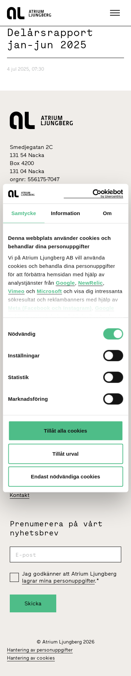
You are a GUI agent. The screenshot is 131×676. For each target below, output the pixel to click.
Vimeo (16, 291)
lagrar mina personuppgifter (58, 580)
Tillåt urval (65, 453)
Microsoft (49, 291)
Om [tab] (107, 213)
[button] (115, 13)
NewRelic (90, 282)
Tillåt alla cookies (65, 431)
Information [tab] (65, 213)
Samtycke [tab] (23, 213)
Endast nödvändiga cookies (65, 476)
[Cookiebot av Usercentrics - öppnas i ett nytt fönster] (93, 193)
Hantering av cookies (31, 658)
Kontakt (19, 495)
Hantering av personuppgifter (40, 650)
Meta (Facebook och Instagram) (50, 308)
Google (65, 282)
